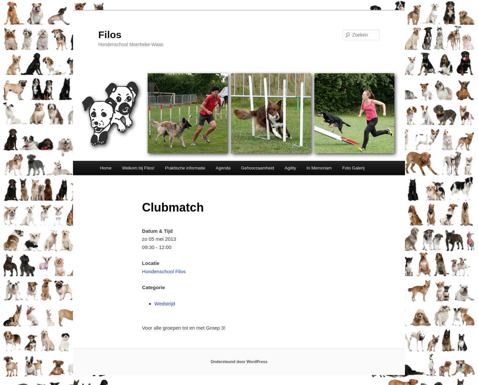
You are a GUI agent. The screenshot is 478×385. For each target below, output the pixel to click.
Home (106, 167)
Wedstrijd (164, 303)
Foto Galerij (353, 167)
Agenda (223, 167)
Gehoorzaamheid (257, 167)
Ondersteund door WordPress (238, 361)
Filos (109, 34)
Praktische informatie (185, 167)
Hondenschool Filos (164, 271)
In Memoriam (319, 167)
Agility (290, 167)
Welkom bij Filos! (138, 167)
